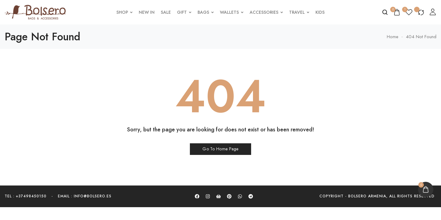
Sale (167, 12)
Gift (185, 12)
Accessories (267, 12)
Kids (321, 12)
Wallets (232, 12)
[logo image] (35, 11)
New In (148, 12)
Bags (206, 12)
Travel (300, 12)
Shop (125, 12)
